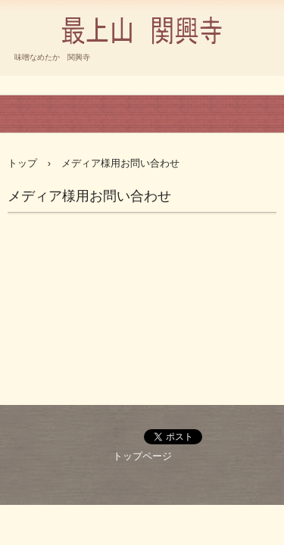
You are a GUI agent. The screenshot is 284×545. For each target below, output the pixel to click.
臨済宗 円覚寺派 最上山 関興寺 (142, 63)
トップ (22, 163)
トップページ (142, 456)
